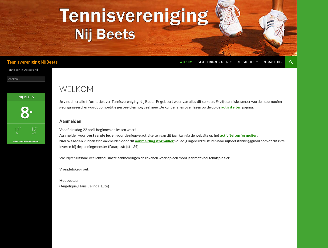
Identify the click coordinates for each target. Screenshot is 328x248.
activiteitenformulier (238, 135)
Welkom (186, 61)
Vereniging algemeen (213, 61)
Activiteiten (246, 61)
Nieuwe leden (273, 61)
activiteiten (231, 107)
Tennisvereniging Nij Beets (32, 62)
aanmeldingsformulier (154, 141)
